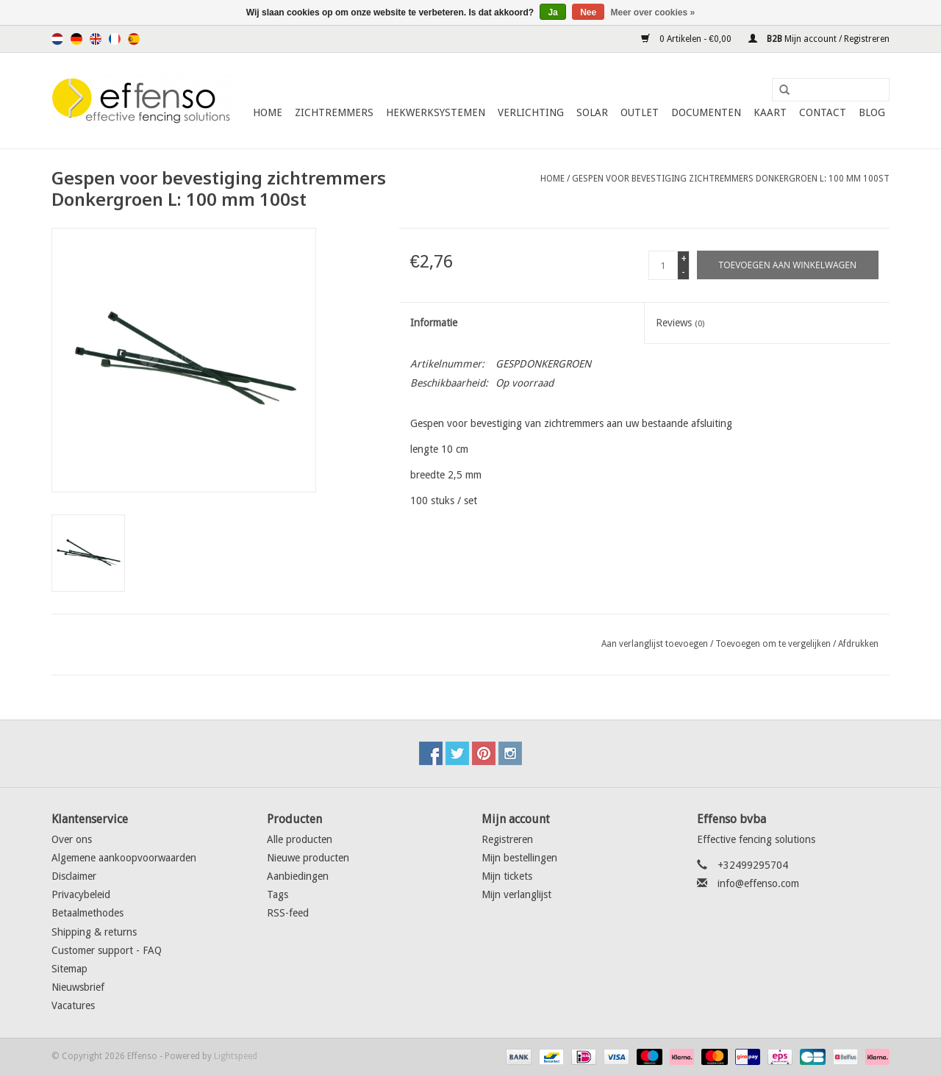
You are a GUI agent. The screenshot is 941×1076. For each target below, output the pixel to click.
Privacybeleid (80, 894)
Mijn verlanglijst (516, 894)
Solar (592, 112)
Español (134, 39)
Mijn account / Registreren (819, 39)
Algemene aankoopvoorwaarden (123, 858)
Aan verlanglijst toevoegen (654, 644)
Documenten (706, 112)
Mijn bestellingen (519, 858)
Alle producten (299, 839)
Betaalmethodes (87, 913)
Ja (552, 12)
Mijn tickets (507, 876)
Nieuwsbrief (77, 987)
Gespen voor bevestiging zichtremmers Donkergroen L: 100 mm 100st (731, 178)
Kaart (770, 112)
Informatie (433, 323)
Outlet (639, 112)
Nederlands (57, 39)
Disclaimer (73, 876)
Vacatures (73, 1005)
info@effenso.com (758, 883)
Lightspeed (235, 1056)
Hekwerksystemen (435, 112)
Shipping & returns (94, 932)
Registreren (507, 839)
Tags (277, 894)
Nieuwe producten (308, 858)
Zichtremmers (334, 112)
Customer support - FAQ (106, 950)
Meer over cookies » (653, 12)
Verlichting (531, 112)
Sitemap (69, 969)
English (95, 39)
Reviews (680, 323)
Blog (872, 112)
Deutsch (76, 39)
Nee (588, 12)
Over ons (71, 839)
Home (267, 112)
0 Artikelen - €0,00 (687, 39)
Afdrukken (858, 644)
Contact (822, 112)
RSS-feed (288, 913)
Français (115, 39)
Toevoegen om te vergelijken (774, 644)
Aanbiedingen (298, 876)
